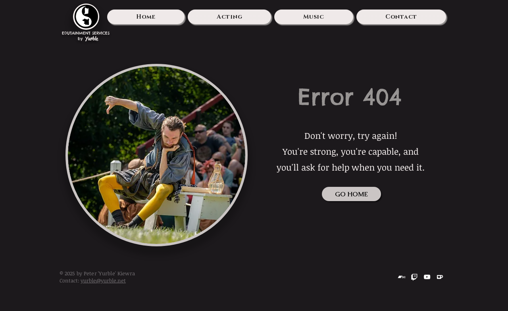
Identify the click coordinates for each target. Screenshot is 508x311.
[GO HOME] (351, 194)
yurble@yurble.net (103, 280)
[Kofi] (440, 277)
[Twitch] (414, 277)
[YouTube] (427, 277)
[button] (229, 17)
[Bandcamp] (402, 277)
